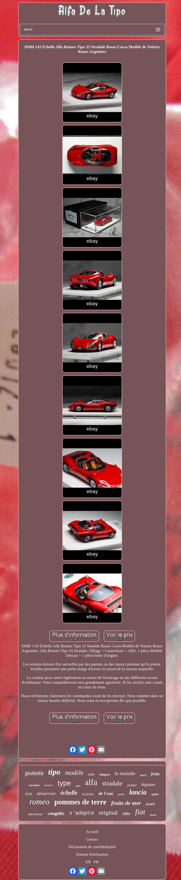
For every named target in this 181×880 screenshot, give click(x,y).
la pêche (88, 794)
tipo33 (143, 775)
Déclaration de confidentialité (92, 847)
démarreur (46, 793)
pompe (132, 785)
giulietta (34, 773)
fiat (140, 811)
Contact (92, 839)
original (108, 812)
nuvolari (34, 785)
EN (88, 862)
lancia (138, 792)
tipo (54, 772)
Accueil (92, 831)
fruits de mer (126, 803)
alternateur (35, 814)
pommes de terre (80, 802)
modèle (74, 772)
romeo (39, 801)
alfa (91, 782)
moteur (48, 785)
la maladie (125, 773)
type (64, 783)
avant (150, 804)
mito (91, 774)
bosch (153, 814)
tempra (104, 774)
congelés (56, 813)
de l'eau (106, 793)
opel (78, 785)
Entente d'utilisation (92, 854)
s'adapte (81, 813)
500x (127, 813)
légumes (148, 784)
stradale (112, 783)
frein (155, 774)
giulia (121, 794)
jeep (28, 793)
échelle (69, 793)
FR (96, 862)
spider (155, 794)
